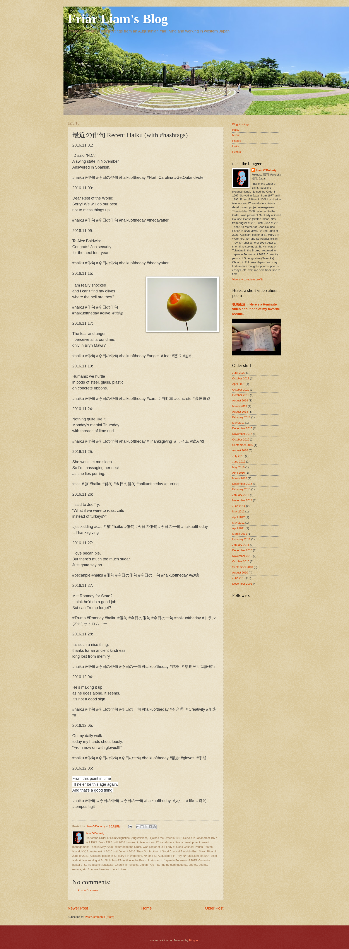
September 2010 (242, 567)
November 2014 (242, 500)
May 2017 (238, 422)
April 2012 (238, 517)
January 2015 (240, 495)
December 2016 (242, 428)
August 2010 (240, 572)
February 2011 (241, 539)
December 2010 (242, 550)
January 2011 (240, 544)
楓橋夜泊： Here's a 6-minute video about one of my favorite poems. (256, 308)
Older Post (214, 908)
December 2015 (242, 483)
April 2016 (238, 472)
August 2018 (240, 411)
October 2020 (240, 389)
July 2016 (238, 456)
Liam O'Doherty (266, 170)
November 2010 (242, 556)
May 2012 (238, 511)
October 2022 (240, 378)
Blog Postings (241, 124)
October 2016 (240, 439)
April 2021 (238, 384)
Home (146, 908)
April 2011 (238, 528)
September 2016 (242, 445)
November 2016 (242, 433)
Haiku (236, 129)
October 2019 (240, 395)
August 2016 (240, 450)
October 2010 (240, 561)
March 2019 (239, 406)
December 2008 (242, 583)
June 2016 (238, 461)
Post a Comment (88, 890)
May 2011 (238, 522)
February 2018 (241, 417)
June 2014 (238, 506)
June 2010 (238, 578)
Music (236, 135)
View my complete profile (247, 279)
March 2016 (239, 478)
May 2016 (238, 467)
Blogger (194, 940)
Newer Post (78, 908)
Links (235, 146)
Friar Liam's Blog (118, 19)
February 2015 (241, 489)
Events (236, 152)
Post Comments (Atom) (99, 916)
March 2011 (239, 533)
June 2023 (238, 372)
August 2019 (240, 400)
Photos (236, 140)
